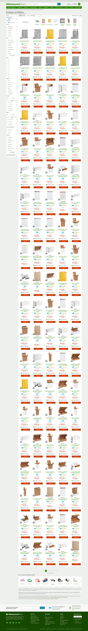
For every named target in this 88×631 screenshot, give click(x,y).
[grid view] (20, 15)
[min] (9, 99)
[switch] (79, 15)
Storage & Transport (59, 7)
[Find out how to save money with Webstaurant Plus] (22, 44)
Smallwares (26, 7)
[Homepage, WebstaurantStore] (16, 4)
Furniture (52, 7)
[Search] (16, 156)
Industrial (71, 7)
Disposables (46, 7)
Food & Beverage (33, 7)
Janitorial (66, 7)
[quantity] (20, 53)
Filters (8, 15)
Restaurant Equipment (12, 7)
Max (13, 114)
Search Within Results (11, 154)
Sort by (28, 15)
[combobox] (42, 4)
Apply (12, 100)
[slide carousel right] (79, 22)
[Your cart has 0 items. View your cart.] (80, 4)
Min (7, 114)
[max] (15, 99)
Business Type (78, 7)
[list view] (24, 15)
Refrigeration (20, 7)
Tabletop (40, 7)
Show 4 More (12, 55)
